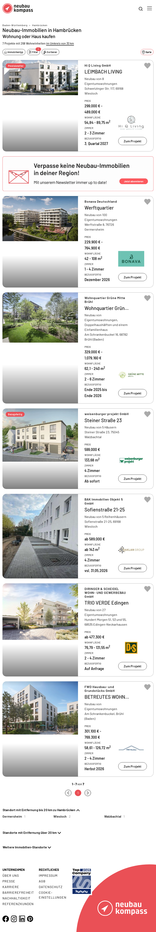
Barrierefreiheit (18, 892)
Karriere (10, 887)
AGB (42, 881)
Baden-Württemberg (14, 25)
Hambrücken (39, 25)
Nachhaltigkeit (16, 898)
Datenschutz (51, 887)
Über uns (10, 875)
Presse (8, 881)
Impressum (48, 875)
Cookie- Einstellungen (52, 894)
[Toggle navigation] (149, 8)
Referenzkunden (18, 904)
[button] (78, 173)
